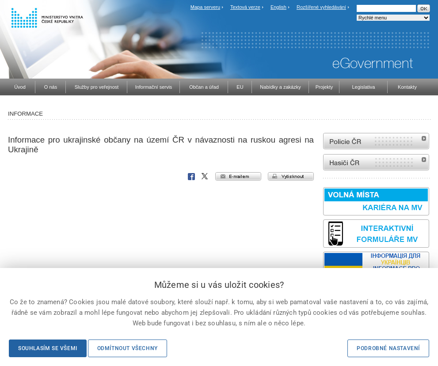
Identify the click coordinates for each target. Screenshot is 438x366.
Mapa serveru (205, 7)
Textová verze (245, 7)
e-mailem (238, 176)
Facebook (191, 176)
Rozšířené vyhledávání (321, 7)
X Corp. (205, 176)
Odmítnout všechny (127, 348)
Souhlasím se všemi (47, 348)
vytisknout (291, 176)
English (278, 7)
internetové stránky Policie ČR (376, 141)
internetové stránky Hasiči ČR (376, 162)
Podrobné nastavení (388, 348)
